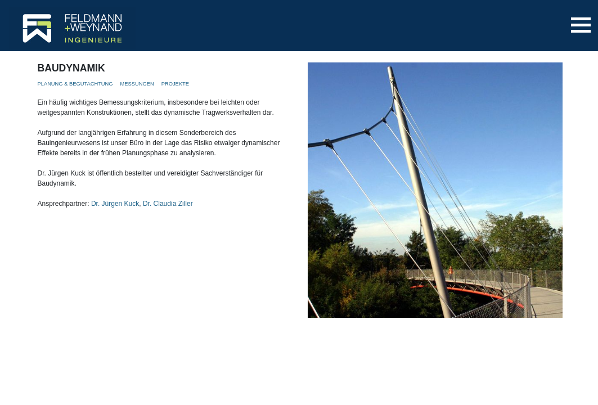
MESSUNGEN (137, 84)
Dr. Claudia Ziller (168, 204)
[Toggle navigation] (581, 25)
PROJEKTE (175, 84)
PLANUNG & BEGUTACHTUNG (75, 84)
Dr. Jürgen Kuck (115, 204)
